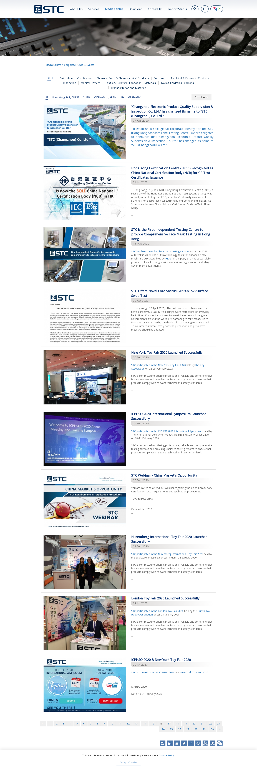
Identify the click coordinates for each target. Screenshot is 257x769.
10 (111, 723)
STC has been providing (145, 251)
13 (136, 723)
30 (212, 729)
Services (93, 9)
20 (193, 723)
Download (135, 9)
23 (218, 723)
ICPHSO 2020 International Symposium (180, 431)
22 (210, 723)
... (172, 140)
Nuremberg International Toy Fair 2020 (180, 554)
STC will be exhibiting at (145, 672)
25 (171, 729)
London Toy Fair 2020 (170, 611)
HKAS (168, 258)
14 (144, 723)
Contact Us (155, 9)
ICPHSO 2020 (167, 672)
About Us (76, 9)
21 (202, 723)
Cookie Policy (166, 755)
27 (187, 729)
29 (204, 729)
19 (185, 723)
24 (163, 729)
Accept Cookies (128, 762)
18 (177, 723)
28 (196, 729)
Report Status (177, 9)
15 (152, 723)
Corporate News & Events (79, 65)
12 (128, 723)
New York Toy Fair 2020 (172, 365)
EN (204, 9)
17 (169, 723)
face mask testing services (174, 251)
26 (179, 729)
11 (120, 723)
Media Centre (114, 9)
